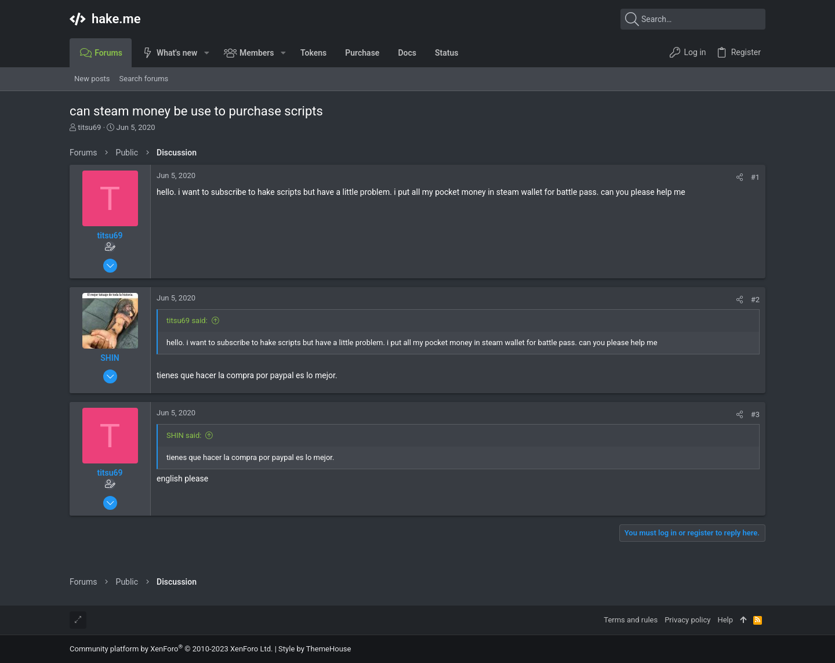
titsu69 (89, 127)
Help (725, 619)
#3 (755, 414)
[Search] (692, 19)
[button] (206, 52)
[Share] (739, 177)
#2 (755, 299)
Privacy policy (687, 619)
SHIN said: (183, 435)
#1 (755, 177)
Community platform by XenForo (171, 648)
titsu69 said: (187, 320)
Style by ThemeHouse (314, 648)
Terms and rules (631, 619)
